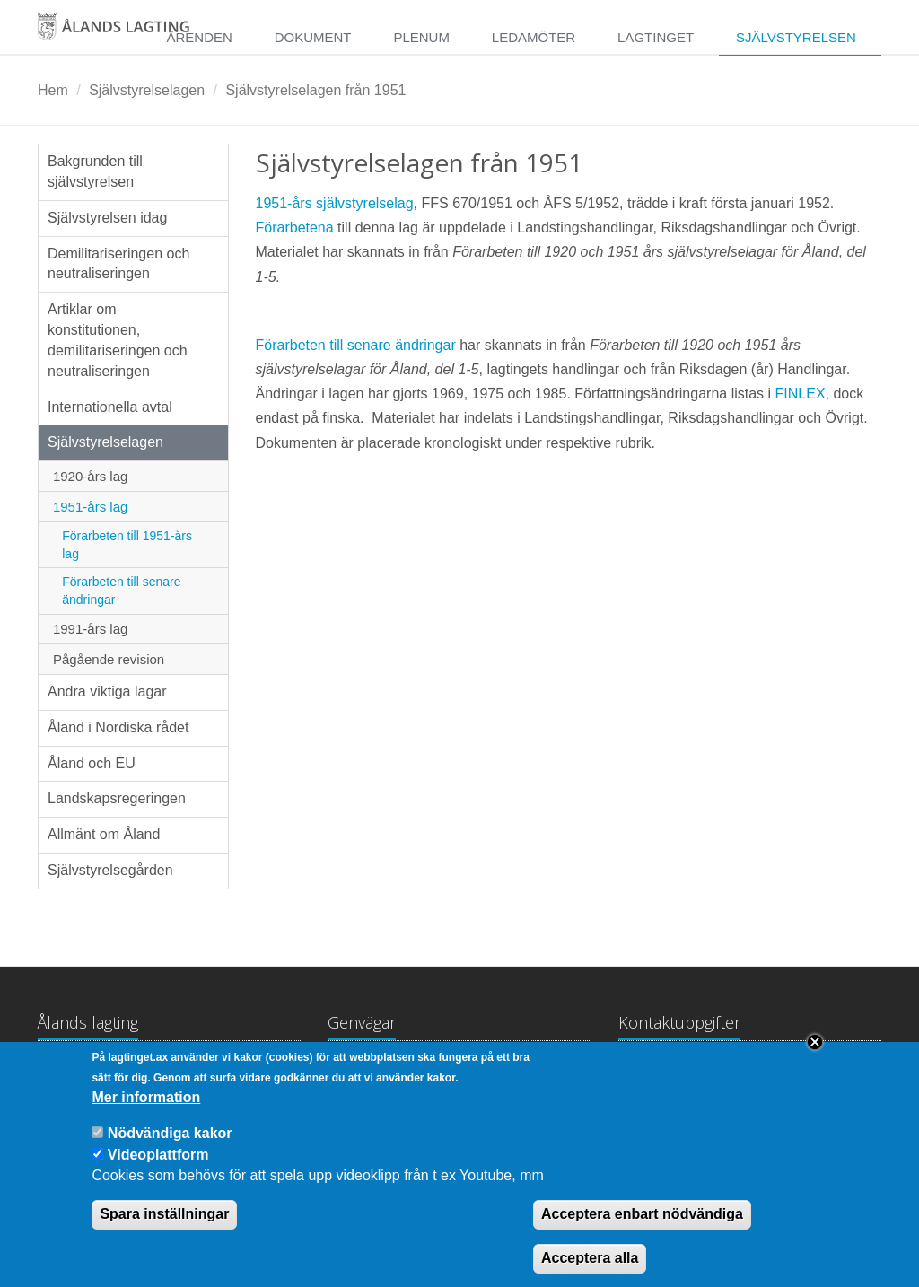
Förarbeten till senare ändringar (121, 590)
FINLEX (800, 393)
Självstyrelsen (796, 37)
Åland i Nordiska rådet (118, 727)
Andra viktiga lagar (107, 691)
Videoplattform (158, 1170)
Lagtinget (655, 37)
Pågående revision (108, 659)
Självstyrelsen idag (107, 217)
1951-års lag (90, 506)
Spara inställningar (164, 1231)
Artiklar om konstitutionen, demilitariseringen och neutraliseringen (118, 340)
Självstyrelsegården (110, 870)
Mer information (146, 1114)
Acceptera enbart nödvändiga (642, 1231)
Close (815, 1059)
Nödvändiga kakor (170, 1150)
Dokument (313, 37)
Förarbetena (297, 227)
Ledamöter (533, 37)
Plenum (421, 37)
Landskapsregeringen (117, 798)
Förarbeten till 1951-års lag (127, 545)
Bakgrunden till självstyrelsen (95, 171)
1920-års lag (90, 476)
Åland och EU (92, 763)
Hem (53, 90)
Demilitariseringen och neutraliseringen (118, 264)
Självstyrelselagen (147, 90)
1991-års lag (90, 628)
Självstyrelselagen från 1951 (315, 90)
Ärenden (199, 37)
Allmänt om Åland (104, 834)
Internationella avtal (110, 407)
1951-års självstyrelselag (335, 203)
